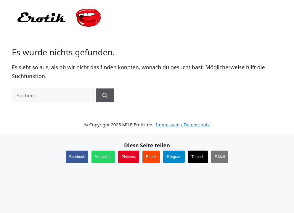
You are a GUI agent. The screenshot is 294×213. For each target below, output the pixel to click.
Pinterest (129, 157)
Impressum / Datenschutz (183, 125)
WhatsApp (103, 157)
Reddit (151, 157)
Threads (198, 157)
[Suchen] (105, 95)
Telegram (174, 157)
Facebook (77, 157)
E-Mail (220, 157)
